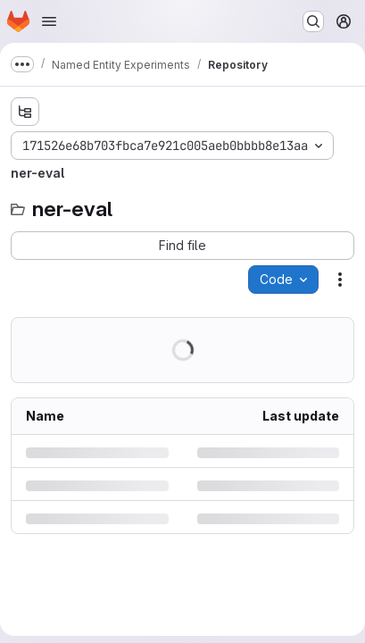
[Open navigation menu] (49, 21)
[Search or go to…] (313, 21)
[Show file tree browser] (25, 111)
